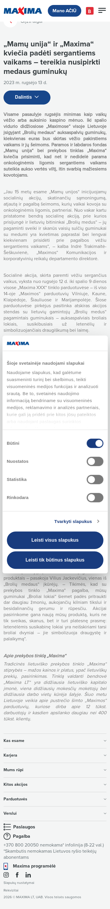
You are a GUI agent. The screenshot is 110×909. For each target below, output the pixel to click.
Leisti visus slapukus (55, 540)
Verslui (55, 813)
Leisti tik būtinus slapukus (55, 559)
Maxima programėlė (34, 866)
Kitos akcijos (55, 784)
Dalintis (27, 97)
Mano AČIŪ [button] (65, 11)
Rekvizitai (11, 890)
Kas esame (55, 740)
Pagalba (21, 836)
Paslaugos (24, 827)
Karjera (55, 755)
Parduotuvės (55, 799)
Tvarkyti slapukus (73, 521)
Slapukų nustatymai (19, 883)
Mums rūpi (55, 769)
